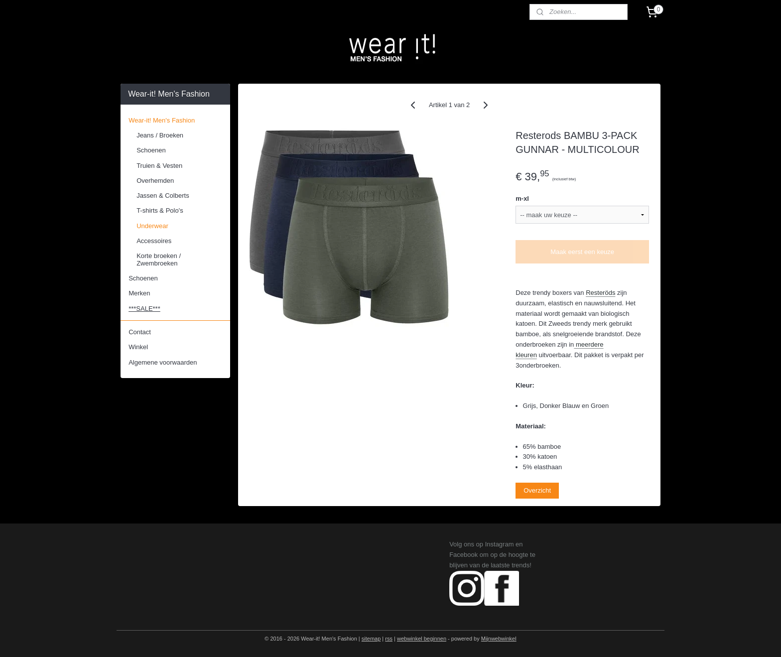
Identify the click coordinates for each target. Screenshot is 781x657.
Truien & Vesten (159, 165)
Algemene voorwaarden (163, 362)
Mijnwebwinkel (499, 639)
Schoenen (151, 150)
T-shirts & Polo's (159, 210)
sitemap (371, 639)
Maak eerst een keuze (582, 252)
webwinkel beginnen (421, 639)
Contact (140, 332)
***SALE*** (144, 308)
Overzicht (537, 490)
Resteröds (600, 292)
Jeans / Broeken (159, 135)
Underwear (152, 226)
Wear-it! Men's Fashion (162, 120)
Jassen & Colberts (162, 195)
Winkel (138, 347)
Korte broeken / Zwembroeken (158, 259)
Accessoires (153, 241)
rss (388, 639)
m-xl (522, 198)
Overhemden (155, 180)
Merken (139, 293)
